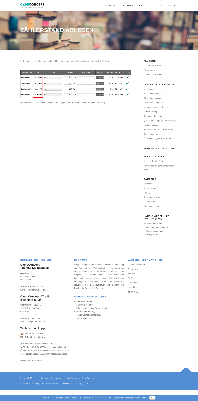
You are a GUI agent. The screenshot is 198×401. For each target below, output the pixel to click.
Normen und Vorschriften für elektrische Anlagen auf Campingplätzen (156, 231)
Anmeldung (149, 89)
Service (158, 5)
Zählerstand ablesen (153, 98)
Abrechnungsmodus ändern (156, 107)
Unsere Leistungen (136, 265)
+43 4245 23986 (35, 318)
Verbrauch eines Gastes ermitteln (158, 129)
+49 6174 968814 (35, 286)
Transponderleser (151, 206)
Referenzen (108, 5)
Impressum (46, 383)
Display (147, 193)
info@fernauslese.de (36, 290)
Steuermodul (149, 202)
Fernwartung (149, 70)
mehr (104, 288)
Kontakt (173, 5)
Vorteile (131, 273)
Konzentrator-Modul (152, 197)
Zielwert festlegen (151, 111)
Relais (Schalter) (151, 188)
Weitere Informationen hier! (32, 360)
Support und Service (153, 65)
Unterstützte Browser (153, 74)
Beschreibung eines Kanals (156, 94)
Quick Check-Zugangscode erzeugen (160, 120)
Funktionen (126, 5)
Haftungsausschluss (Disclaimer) (67, 383)
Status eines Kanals (152, 134)
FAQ (130, 278)
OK (152, 398)
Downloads (133, 282)
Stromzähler (149, 184)
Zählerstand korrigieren (154, 102)
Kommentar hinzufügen (154, 116)
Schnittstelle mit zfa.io (153, 161)
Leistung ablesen (151, 125)
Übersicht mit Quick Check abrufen (159, 138)
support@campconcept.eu (41, 344)
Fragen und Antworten (153, 223)
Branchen (143, 5)
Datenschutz (89, 383)
